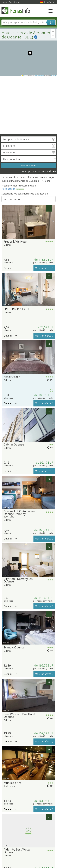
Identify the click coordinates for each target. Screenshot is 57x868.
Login (4, 2)
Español (49, 2)
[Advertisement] (27, 105)
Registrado (14, 2)
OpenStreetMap (39, 75)
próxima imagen (53, 221)
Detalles (10, 268)
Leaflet (24, 75)
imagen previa (4, 221)
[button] (28, 51)
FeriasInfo (16, 10)
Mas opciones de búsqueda (37, 171)
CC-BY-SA (53, 75)
